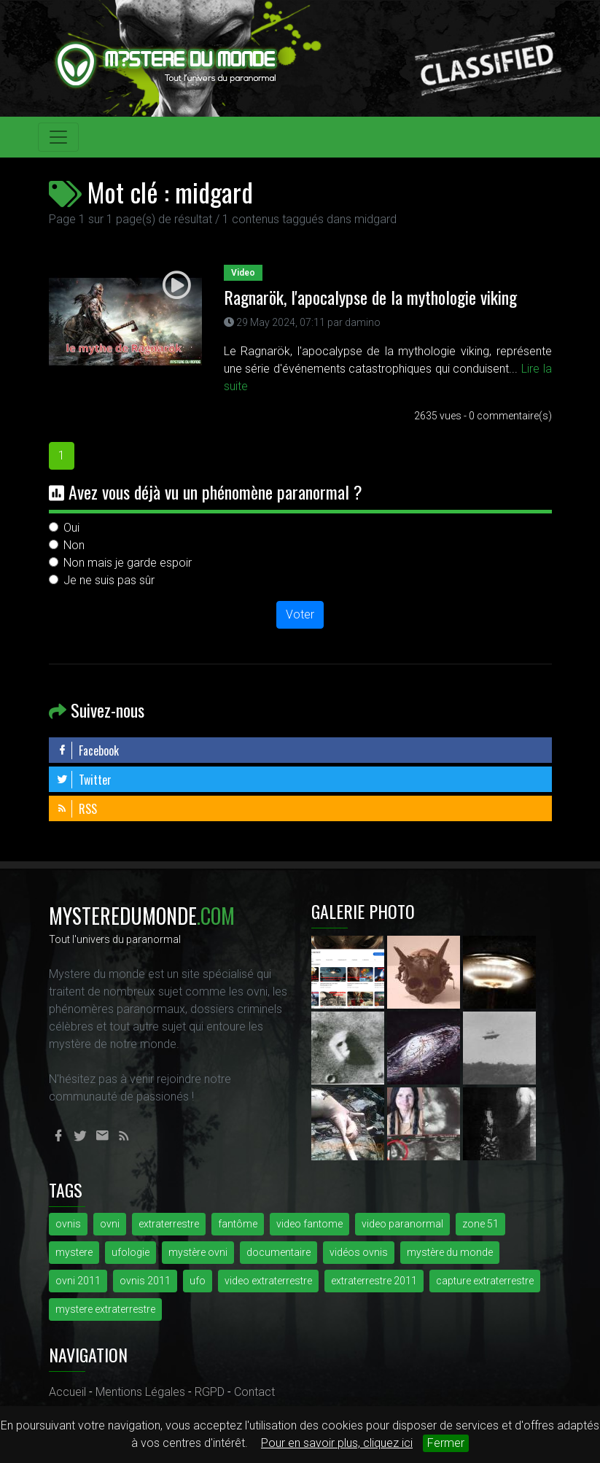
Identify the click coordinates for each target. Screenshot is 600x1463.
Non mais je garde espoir (127, 563)
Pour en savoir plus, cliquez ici (337, 1443)
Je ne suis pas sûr (109, 580)
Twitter (84, 779)
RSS (76, 809)
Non (74, 545)
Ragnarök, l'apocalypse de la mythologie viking (370, 297)
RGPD (210, 1392)
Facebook (87, 750)
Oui (71, 528)
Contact (254, 1392)
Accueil (67, 1392)
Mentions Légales (140, 1392)
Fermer (445, 1443)
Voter (300, 614)
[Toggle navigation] (58, 137)
